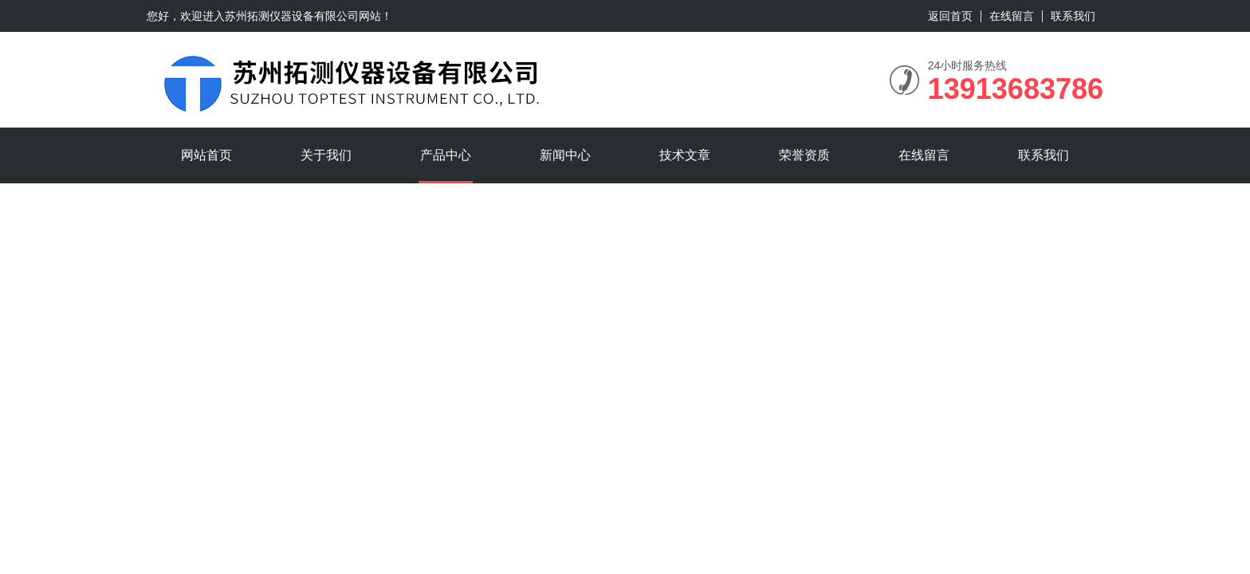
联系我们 (1073, 16)
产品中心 (445, 155)
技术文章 (684, 155)
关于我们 (326, 155)
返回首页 (950, 16)
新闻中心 (565, 155)
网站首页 (206, 155)
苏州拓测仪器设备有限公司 (292, 16)
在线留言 (1011, 16)
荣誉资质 (804, 155)
